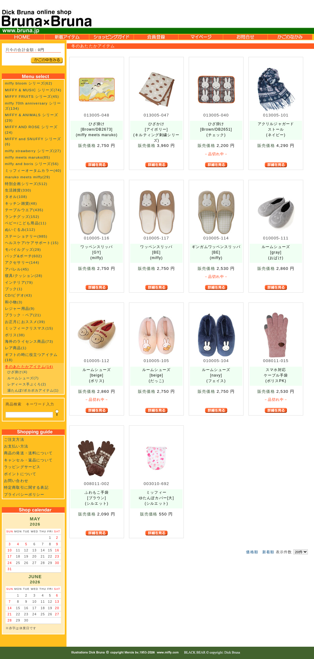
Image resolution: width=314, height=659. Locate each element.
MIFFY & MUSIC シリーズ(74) (33, 90)
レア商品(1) (15, 348)
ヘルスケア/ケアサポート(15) (31, 243)
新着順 (268, 552)
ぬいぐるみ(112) (20, 229)
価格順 (252, 552)
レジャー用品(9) (20, 308)
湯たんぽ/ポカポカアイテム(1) (33, 390)
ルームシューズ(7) (23, 378)
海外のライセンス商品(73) (29, 341)
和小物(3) (13, 302)
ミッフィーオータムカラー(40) (33, 170)
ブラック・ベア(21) (23, 315)
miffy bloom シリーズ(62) (28, 83)
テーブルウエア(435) (24, 210)
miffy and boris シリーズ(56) (32, 164)
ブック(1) (13, 289)
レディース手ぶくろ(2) (26, 384)
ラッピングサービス (22, 467)
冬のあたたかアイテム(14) (29, 367)
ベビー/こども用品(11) (25, 223)
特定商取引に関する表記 (26, 487)
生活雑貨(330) (18, 190)
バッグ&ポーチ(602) (23, 256)
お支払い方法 (16, 446)
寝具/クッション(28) (23, 276)
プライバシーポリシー (24, 494)
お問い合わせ (16, 481)
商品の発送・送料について (28, 453)
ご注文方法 (14, 439)
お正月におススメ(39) (25, 322)
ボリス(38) (15, 335)
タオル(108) (16, 197)
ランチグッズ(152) (22, 217)
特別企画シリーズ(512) (26, 184)
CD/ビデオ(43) (18, 295)
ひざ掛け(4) (17, 372)
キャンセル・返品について (28, 460)
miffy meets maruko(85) (27, 157)
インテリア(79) (19, 282)
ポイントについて (20, 474)
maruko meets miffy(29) (27, 177)
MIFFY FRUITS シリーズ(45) (32, 96)
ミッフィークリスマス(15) (29, 328)
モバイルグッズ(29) (23, 249)
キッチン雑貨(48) (21, 203)
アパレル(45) (17, 269)
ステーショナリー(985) (26, 236)
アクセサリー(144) (22, 262)
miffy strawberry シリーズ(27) (33, 151)
